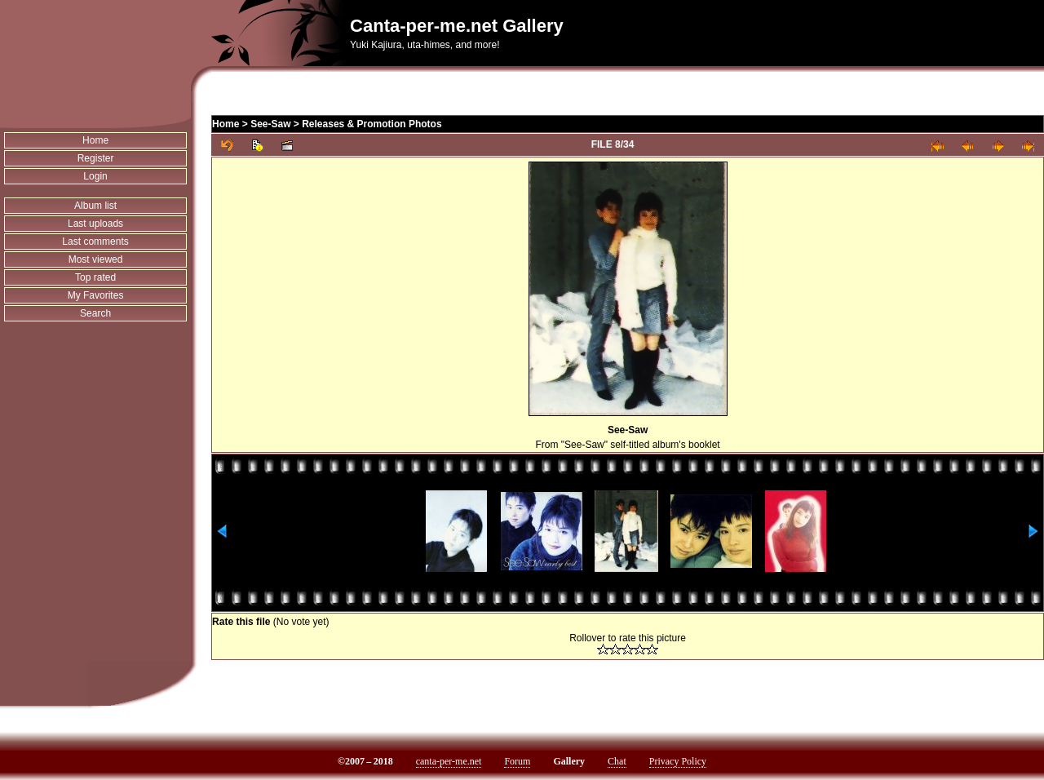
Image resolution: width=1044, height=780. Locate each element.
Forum (517, 761)
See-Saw (270, 124)
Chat (617, 761)
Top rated (95, 277)
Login (95, 176)
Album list (95, 205)
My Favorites (96, 295)
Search (95, 313)
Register (95, 158)
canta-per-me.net (449, 761)
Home (95, 140)
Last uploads (95, 223)
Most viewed (96, 259)
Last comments (95, 241)
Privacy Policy (677, 761)
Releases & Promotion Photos (371, 124)
